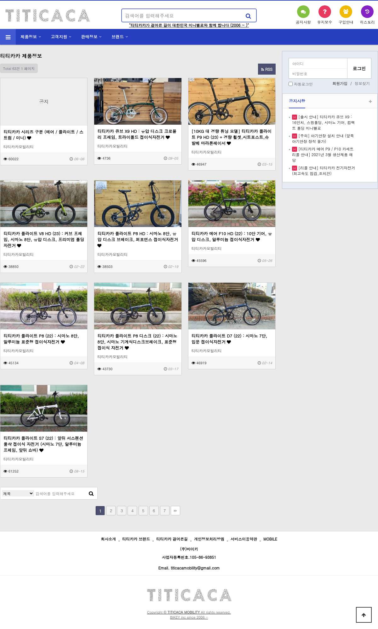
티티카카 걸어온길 (172, 539)
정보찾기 (362, 83)
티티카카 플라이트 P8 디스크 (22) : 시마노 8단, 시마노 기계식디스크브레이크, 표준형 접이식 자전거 (137, 342)
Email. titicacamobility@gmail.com (189, 568)
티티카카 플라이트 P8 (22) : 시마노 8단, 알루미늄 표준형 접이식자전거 (41, 339)
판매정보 (89, 37)
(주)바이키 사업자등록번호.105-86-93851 (189, 553)
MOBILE (270, 539)
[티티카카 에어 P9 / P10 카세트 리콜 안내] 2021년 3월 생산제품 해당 (322, 154)
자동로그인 (303, 84)
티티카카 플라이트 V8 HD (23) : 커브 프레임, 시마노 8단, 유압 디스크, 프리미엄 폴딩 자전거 (43, 239)
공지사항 (297, 101)
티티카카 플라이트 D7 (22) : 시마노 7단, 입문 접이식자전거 (229, 339)
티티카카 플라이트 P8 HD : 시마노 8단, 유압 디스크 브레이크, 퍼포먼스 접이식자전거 (137, 239)
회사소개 (108, 539)
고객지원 (59, 37)
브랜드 (118, 37)
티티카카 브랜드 (136, 539)
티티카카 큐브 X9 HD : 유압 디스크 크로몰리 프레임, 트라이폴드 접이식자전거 (136, 134)
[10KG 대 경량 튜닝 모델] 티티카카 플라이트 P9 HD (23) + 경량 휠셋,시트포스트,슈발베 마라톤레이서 (232, 137)
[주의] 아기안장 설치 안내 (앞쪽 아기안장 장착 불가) (323, 138)
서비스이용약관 (244, 539)
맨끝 (175, 510)
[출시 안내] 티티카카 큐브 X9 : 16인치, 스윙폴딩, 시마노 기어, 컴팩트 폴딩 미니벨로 (323, 122)
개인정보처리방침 (209, 539)
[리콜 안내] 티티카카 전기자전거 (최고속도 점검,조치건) (323, 170)
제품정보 (28, 37)
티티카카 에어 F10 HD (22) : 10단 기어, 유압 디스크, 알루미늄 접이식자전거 (232, 236)
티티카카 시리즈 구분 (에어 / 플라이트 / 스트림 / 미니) (43, 135)
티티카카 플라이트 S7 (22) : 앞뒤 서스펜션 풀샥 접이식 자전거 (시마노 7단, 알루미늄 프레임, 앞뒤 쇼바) (43, 444)
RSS (266, 69)
